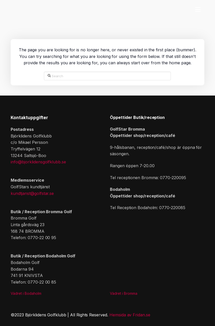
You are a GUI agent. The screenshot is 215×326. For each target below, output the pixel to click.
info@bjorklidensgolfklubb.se (38, 161)
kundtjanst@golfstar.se (32, 193)
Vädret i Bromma (123, 293)
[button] (197, 9)
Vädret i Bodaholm (26, 293)
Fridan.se (141, 314)
